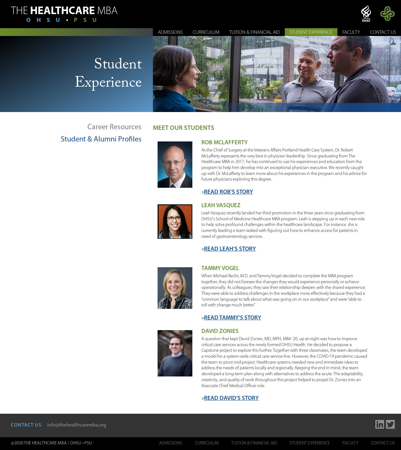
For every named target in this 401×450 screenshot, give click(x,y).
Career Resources (114, 127)
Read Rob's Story (228, 192)
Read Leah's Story (230, 249)
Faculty (351, 32)
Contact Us (383, 32)
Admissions (170, 32)
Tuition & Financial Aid (254, 32)
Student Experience (310, 32)
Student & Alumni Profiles (101, 139)
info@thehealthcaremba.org (76, 425)
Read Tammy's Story (232, 318)
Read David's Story (231, 398)
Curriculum (206, 32)
